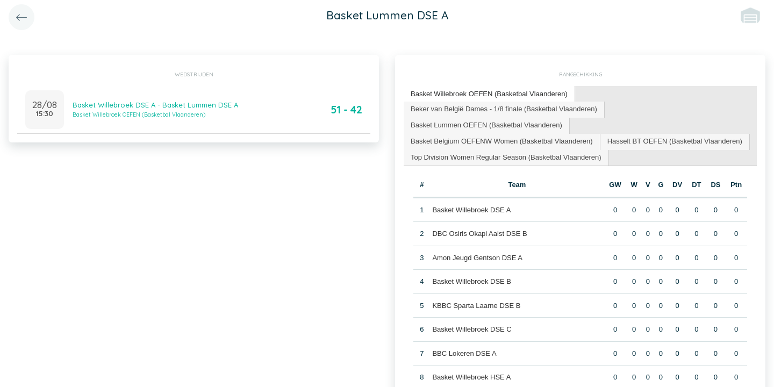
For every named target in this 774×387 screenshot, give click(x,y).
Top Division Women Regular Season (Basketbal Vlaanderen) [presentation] (506, 157)
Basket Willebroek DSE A (471, 210)
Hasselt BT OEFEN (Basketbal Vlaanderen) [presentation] (674, 141)
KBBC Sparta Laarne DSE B (476, 306)
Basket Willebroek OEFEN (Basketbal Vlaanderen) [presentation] (489, 94)
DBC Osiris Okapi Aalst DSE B (479, 234)
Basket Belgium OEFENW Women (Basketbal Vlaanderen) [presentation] (502, 141)
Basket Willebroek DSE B (471, 281)
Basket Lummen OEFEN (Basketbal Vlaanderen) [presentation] (486, 125)
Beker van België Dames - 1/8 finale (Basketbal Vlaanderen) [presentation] (504, 109)
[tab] (489, 94)
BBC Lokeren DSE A (464, 353)
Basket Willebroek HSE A (471, 377)
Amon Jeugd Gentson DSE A (477, 258)
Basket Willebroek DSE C (471, 329)
